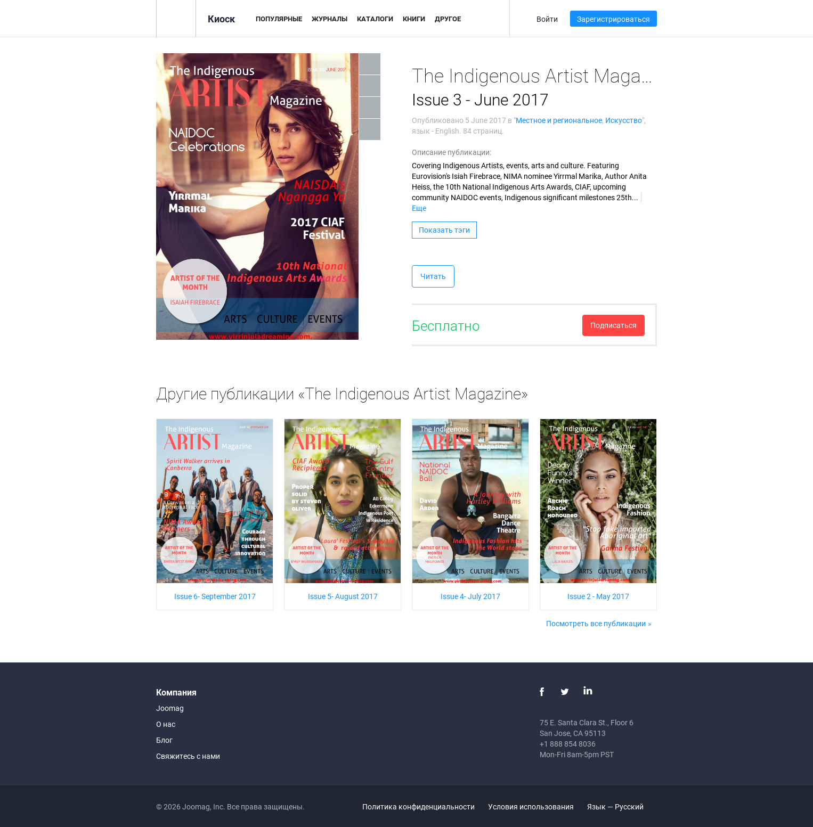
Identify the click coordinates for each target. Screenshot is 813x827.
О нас (165, 724)
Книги (414, 18)
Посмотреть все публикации (596, 623)
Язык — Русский (621, 806)
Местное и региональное (559, 120)
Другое (448, 18)
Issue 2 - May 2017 (598, 596)
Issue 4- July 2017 (470, 596)
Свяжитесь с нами (188, 756)
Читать (433, 276)
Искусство (623, 120)
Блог (164, 740)
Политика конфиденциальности (418, 806)
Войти (547, 19)
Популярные (279, 18)
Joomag (170, 708)
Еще (419, 208)
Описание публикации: (451, 152)
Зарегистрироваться (613, 19)
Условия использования (531, 806)
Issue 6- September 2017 (215, 596)
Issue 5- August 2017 (343, 596)
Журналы (329, 18)
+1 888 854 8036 (568, 744)
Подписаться (613, 325)
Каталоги (375, 18)
